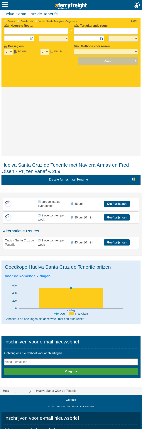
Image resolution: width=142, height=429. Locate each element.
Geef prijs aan (117, 203)
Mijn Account (137, 5)
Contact (71, 399)
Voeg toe (71, 371)
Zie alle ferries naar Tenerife (68, 179)
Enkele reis (27, 21)
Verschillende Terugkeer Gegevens (57, 21)
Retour (11, 21)
